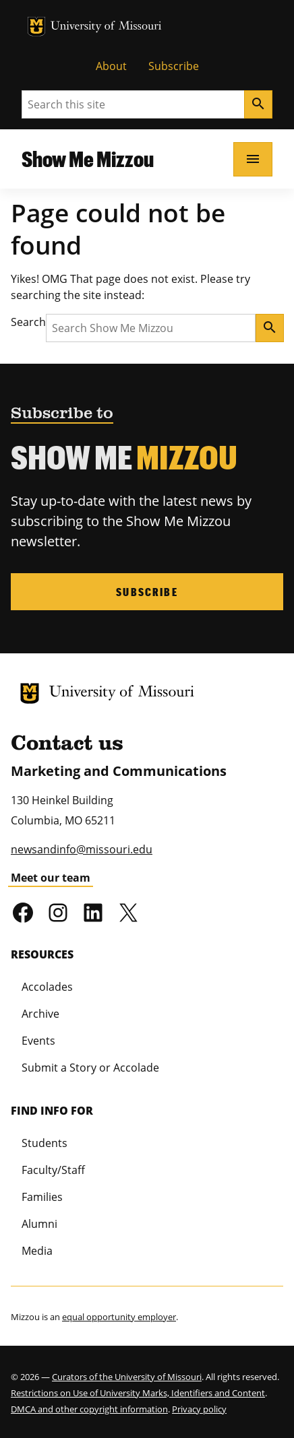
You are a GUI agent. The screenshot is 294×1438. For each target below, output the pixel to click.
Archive (40, 1013)
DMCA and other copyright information (89, 1409)
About (111, 66)
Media (37, 1250)
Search (28, 322)
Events (38, 1040)
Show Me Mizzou (88, 158)
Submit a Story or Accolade (90, 1067)
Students (44, 1143)
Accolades (47, 986)
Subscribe (173, 66)
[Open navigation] (252, 159)
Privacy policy (199, 1409)
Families (42, 1196)
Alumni (39, 1223)
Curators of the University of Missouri (127, 1377)
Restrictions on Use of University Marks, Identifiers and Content (138, 1393)
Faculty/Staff (53, 1170)
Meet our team (50, 877)
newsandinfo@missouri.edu (81, 849)
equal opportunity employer (119, 1317)
